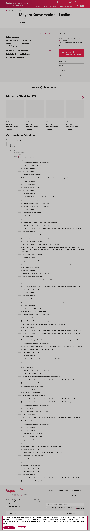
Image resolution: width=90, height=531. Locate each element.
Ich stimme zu (9, 528)
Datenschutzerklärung (32, 521)
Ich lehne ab (22, 528)
